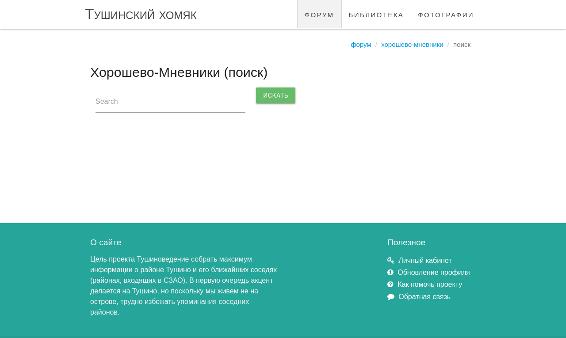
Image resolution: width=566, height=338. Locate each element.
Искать (275, 95)
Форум (361, 44)
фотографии (446, 14)
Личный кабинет (424, 260)
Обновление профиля (434, 272)
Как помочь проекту (430, 284)
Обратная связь (424, 296)
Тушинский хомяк (141, 14)
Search (107, 101)
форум (319, 14)
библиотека (376, 14)
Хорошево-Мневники (412, 44)
